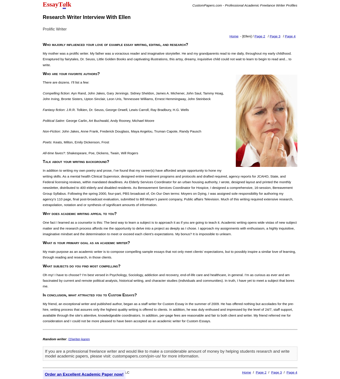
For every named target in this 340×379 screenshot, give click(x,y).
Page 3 (275, 36)
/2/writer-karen (79, 339)
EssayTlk (57, 5)
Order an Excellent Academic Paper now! (84, 374)
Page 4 (290, 36)
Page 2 (260, 36)
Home (233, 36)
